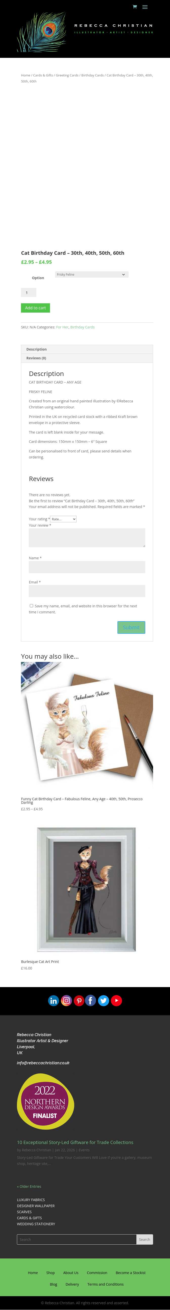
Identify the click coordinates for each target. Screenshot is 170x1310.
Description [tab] (36, 349)
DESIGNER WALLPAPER (36, 1205)
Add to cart (35, 308)
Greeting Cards (67, 75)
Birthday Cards (92, 75)
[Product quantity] (28, 292)
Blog (53, 1284)
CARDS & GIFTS (29, 1217)
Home (25, 75)
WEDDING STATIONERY (36, 1223)
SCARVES (24, 1211)
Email (35, 582)
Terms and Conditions (105, 1284)
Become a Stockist (130, 1272)
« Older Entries (29, 1186)
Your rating (39, 519)
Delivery (72, 1284)
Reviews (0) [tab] (36, 358)
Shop (50, 1272)
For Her (62, 327)
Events (84, 1150)
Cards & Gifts (43, 75)
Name (35, 558)
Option (38, 277)
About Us (71, 1272)
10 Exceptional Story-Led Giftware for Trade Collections (75, 1142)
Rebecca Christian (36, 1150)
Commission (97, 1272)
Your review (40, 525)
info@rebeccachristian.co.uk (43, 1063)
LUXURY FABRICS (31, 1199)
